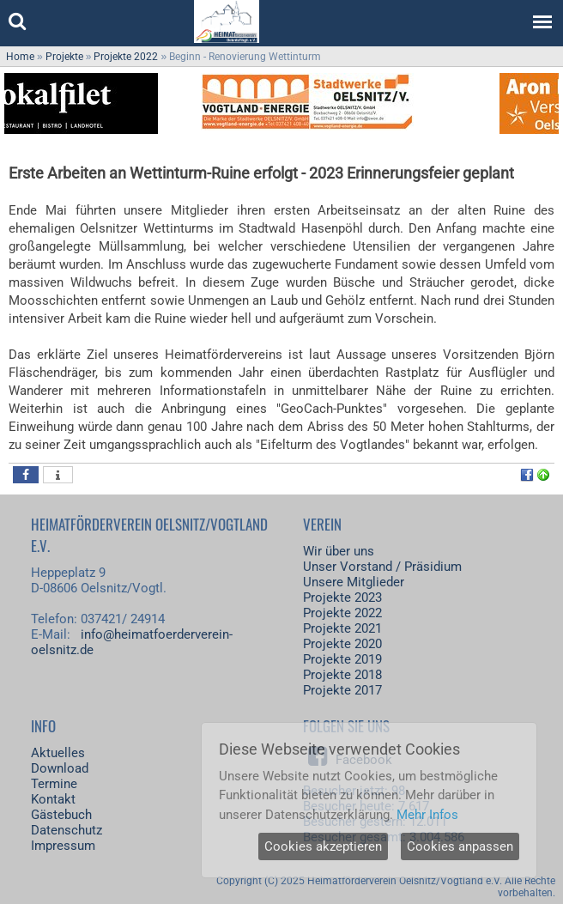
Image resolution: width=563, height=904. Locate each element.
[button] (26, 474)
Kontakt (53, 799)
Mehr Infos (427, 814)
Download (59, 768)
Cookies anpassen (460, 846)
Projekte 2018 (342, 675)
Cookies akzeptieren (323, 846)
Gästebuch (61, 814)
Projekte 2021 (342, 628)
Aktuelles (58, 753)
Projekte (64, 57)
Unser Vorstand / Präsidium (382, 566)
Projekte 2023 (342, 597)
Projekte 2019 (342, 659)
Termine (54, 784)
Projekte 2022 (126, 57)
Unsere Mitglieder (353, 582)
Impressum (63, 845)
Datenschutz (66, 830)
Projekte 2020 (342, 644)
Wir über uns (338, 551)
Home (20, 57)
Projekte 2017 (342, 690)
